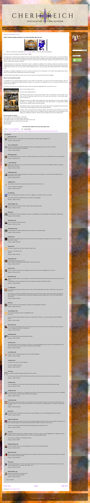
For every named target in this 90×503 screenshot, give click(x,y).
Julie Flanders (11, 276)
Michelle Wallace (11, 471)
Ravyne (9, 461)
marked (36, 131)
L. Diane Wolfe (11, 162)
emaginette (10, 182)
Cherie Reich (83, 36)
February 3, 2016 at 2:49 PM (14, 347)
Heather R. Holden (12, 419)
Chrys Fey (10, 268)
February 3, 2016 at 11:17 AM (14, 264)
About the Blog (12, 28)
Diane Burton (11, 220)
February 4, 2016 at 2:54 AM (14, 414)
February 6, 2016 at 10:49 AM (14, 467)
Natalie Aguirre (11, 154)
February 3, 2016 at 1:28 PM (14, 330)
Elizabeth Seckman (12, 444)
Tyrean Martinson (11, 311)
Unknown (10, 246)
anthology (15, 131)
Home (5, 28)
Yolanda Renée (11, 258)
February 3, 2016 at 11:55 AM (14, 272)
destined (19, 131)
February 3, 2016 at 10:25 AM (14, 216)
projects (56, 131)
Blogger (57, 498)
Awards (59, 28)
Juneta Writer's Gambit (12, 240)
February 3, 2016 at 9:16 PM (14, 395)
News (37, 28)
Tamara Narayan (11, 228)
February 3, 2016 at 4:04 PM (14, 367)
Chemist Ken (10, 390)
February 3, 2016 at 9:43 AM (14, 199)
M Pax (9, 371)
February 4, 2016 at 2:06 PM (14, 447)
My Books (44, 28)
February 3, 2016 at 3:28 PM (14, 356)
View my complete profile (77, 45)
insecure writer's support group (28, 131)
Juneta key (10, 236)
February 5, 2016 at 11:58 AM (14, 457)
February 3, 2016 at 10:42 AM (14, 232)
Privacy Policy (22, 28)
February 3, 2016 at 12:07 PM (14, 298)
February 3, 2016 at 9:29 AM (14, 168)
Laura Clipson (11, 352)
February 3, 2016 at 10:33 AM (14, 224)
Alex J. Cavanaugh (27, 51)
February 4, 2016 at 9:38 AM (14, 427)
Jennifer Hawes (11, 136)
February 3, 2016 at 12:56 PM (14, 306)
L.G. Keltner (10, 287)
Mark (9, 302)
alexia (9, 431)
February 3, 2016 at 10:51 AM (14, 254)
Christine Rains (11, 172)
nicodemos (47, 498)
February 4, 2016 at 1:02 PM (14, 439)
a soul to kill (9, 131)
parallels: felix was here (49, 131)
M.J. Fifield (10, 193)
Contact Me (79, 28)
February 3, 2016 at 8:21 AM (14, 150)
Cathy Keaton (11, 400)
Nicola (9, 212)
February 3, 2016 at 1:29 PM (14, 338)
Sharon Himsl (11, 324)
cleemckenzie (11, 334)
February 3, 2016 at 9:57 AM (14, 207)
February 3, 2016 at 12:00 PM (14, 283)
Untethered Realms (68, 28)
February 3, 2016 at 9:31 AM (14, 177)
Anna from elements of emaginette (15, 186)
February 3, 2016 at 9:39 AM (14, 188)
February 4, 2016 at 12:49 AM (14, 406)
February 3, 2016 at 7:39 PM (14, 386)
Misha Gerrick (11, 452)
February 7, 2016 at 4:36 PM (14, 476)
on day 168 (41, 131)
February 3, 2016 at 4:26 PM (14, 378)
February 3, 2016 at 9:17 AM (14, 158)
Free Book (51, 28)
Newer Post (7, 486)
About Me (31, 28)
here (35, 51)
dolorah (9, 411)
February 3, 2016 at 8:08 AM (14, 140)
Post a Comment (10, 479)
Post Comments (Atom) (15, 489)
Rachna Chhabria (11, 204)
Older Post (65, 486)
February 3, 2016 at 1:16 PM (13, 320)
